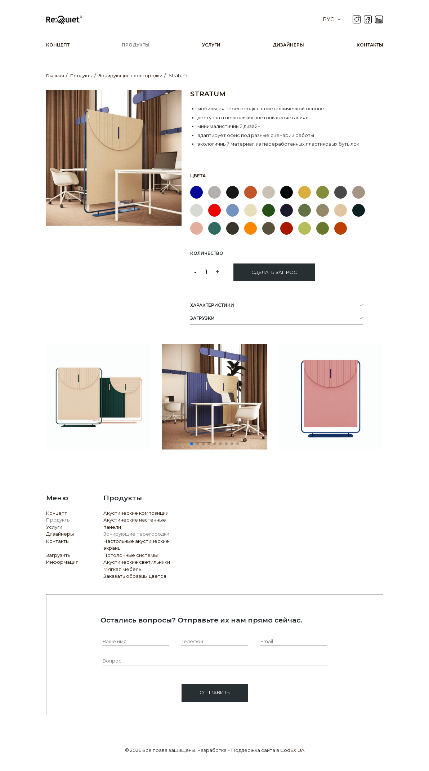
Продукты (135, 45)
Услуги (211, 45)
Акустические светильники (136, 562)
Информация (62, 562)
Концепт (58, 45)
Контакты (370, 45)
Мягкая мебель (122, 569)
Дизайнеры (288, 45)
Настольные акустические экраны (136, 544)
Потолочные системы (130, 555)
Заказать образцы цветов (134, 576)
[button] (191, 443)
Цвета (198, 175)
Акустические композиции (136, 513)
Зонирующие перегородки (136, 534)
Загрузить (58, 555)
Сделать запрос (274, 272)
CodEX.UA (292, 750)
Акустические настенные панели (134, 523)
